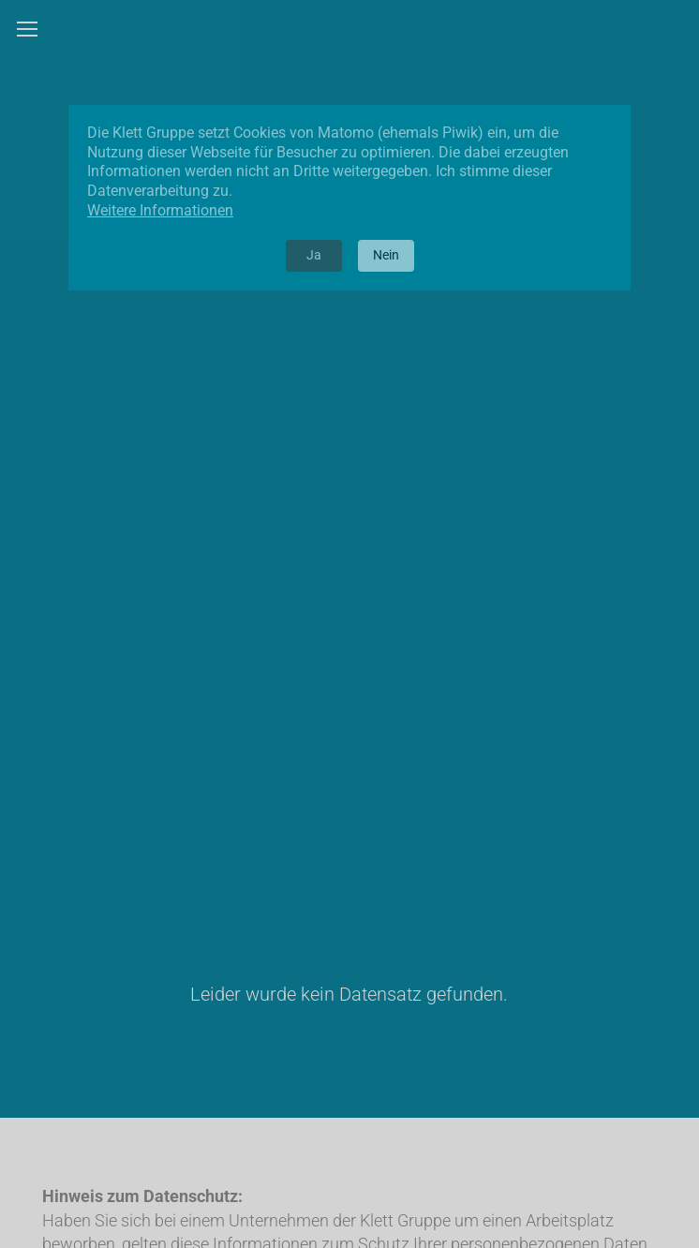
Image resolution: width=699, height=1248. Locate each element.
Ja (313, 254)
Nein (386, 254)
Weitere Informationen (160, 210)
